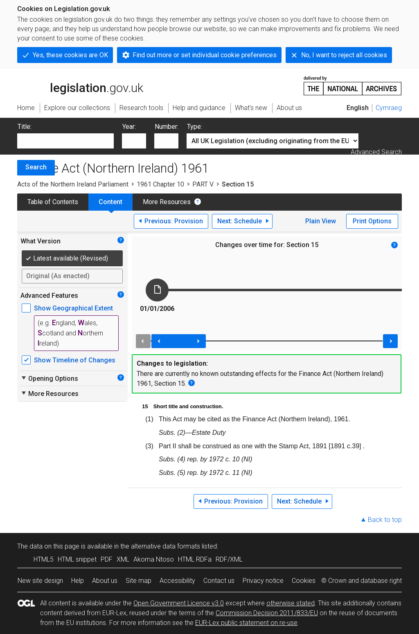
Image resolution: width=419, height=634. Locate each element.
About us (104, 581)
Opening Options (49, 378)
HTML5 (44, 559)
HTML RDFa (195, 559)
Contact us (218, 581)
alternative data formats (165, 546)
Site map (138, 581)
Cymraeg (389, 108)
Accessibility (177, 581)
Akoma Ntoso (153, 559)
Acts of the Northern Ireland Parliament (72, 184)
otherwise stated (290, 603)
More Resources (167, 202)
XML (123, 559)
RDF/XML (229, 559)
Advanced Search (376, 152)
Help (77, 581)
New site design (40, 581)
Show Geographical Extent (73, 308)
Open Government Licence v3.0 (178, 603)
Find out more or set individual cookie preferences (205, 55)
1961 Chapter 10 (160, 184)
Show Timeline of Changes (74, 360)
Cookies (303, 581)
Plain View (320, 221)
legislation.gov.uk (80, 85)
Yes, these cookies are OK (70, 55)
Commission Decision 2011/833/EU (267, 613)
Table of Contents (52, 202)
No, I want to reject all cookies (344, 55)
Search (36, 167)
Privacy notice (263, 581)
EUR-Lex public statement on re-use (246, 623)
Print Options (372, 221)
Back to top (385, 520)
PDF (107, 559)
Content (110, 202)
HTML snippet (77, 559)
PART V (203, 184)
